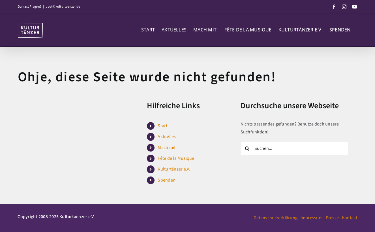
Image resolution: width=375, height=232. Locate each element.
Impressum (312, 218)
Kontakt (349, 218)
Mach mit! (167, 147)
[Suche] (247, 148)
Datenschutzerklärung (275, 218)
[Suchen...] (294, 148)
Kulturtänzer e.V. (174, 169)
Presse (332, 218)
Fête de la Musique (176, 158)
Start (162, 126)
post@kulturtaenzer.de (63, 6)
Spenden (166, 180)
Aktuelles (167, 136)
